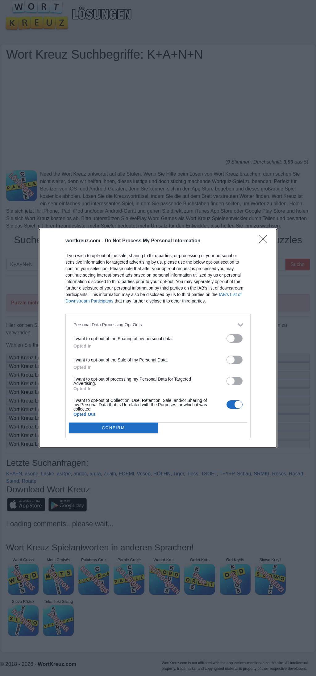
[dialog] (158, 338)
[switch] (235, 338)
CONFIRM (113, 427)
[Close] (265, 241)
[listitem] (158, 325)
